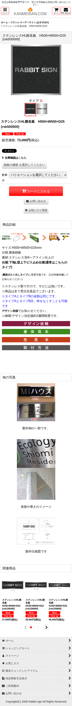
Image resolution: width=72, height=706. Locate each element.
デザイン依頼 (10, 310)
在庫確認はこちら (14, 157)
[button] (5, 11)
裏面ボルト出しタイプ (15, 274)
